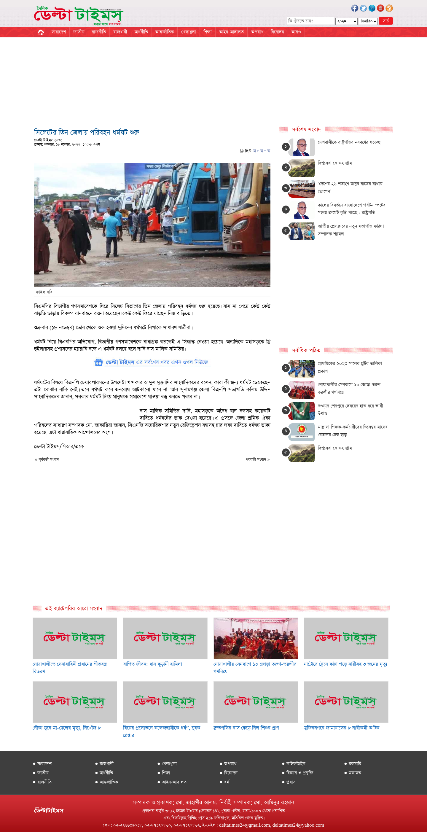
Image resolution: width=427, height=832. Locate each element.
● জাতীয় (40, 773)
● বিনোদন (228, 773)
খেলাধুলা (188, 32)
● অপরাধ (227, 764)
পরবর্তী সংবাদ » (258, 459)
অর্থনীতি (141, 32)
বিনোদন (277, 32)
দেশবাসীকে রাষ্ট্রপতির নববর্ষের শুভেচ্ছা (350, 142)
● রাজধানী (104, 764)
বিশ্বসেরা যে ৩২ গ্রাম (335, 163)
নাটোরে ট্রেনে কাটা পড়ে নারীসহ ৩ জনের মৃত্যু (345, 664)
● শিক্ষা (163, 773)
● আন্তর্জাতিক (106, 782)
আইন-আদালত (231, 32)
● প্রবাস (289, 782)
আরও (296, 32)
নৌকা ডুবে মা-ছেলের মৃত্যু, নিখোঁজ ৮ (67, 728)
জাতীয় (78, 32)
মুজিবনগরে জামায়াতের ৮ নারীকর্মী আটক (341, 728)
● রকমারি (352, 764)
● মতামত (352, 773)
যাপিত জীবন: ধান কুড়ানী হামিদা (152, 664)
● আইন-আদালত (172, 782)
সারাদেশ (59, 32)
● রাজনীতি (42, 782)
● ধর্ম (224, 782)
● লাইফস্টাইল (293, 764)
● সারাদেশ (42, 764)
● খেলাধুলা (167, 764)
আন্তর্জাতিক (164, 32)
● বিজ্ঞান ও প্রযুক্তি (297, 773)
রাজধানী (120, 32)
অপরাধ (257, 32)
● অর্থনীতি (104, 773)
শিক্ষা (207, 32)
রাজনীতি (99, 32)
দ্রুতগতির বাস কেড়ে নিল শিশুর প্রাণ (246, 728)
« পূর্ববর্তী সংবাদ (47, 459)
